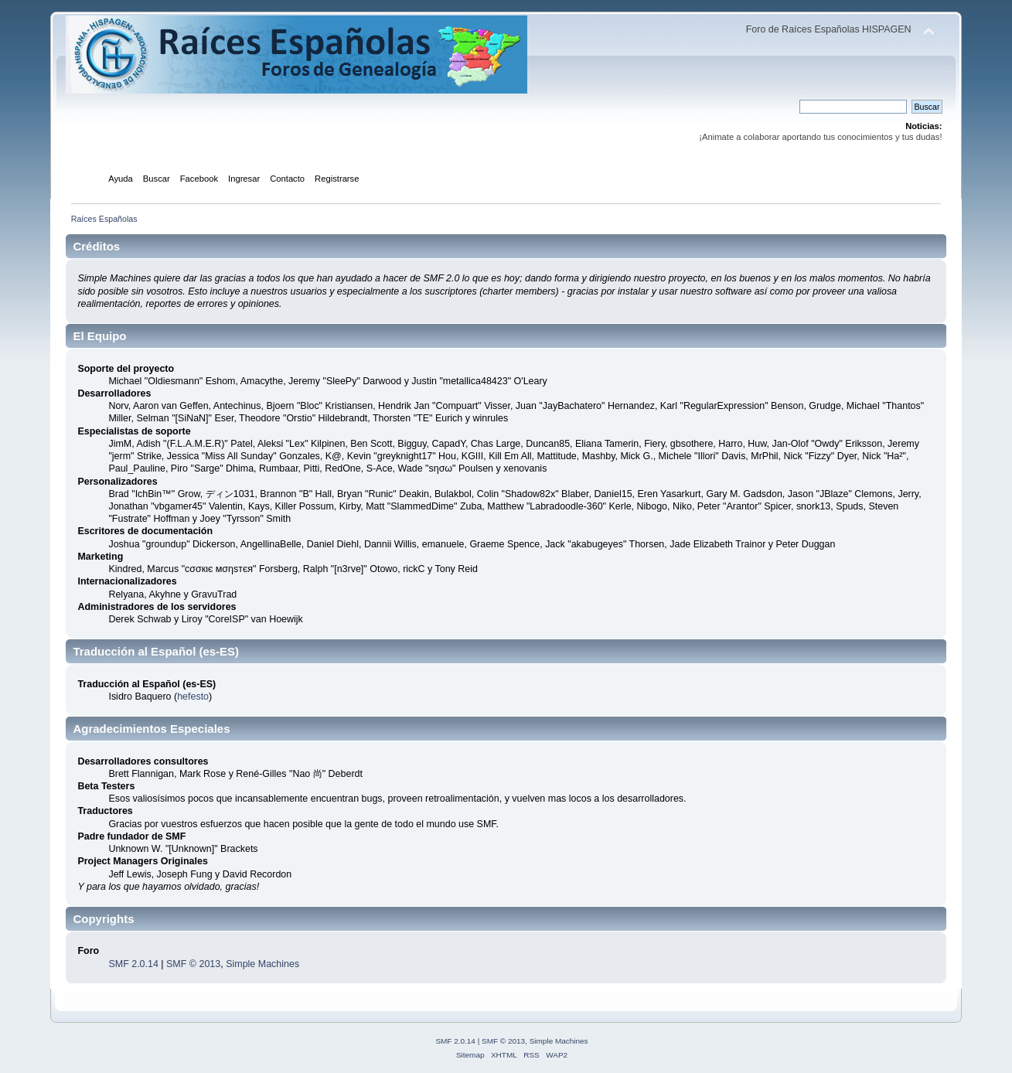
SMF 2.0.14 (133, 964)
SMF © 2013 (193, 964)
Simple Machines (262, 964)
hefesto (193, 696)
